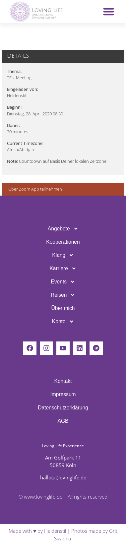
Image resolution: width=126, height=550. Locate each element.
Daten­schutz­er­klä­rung (63, 407)
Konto (63, 322)
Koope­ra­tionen (63, 242)
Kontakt (63, 381)
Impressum (63, 394)
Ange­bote (63, 229)
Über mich (63, 308)
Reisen (63, 295)
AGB (63, 421)
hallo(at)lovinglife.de (63, 477)
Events (63, 282)
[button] (108, 12)
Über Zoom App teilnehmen (35, 189)
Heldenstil (55, 530)
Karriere (62, 269)
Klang (63, 255)
